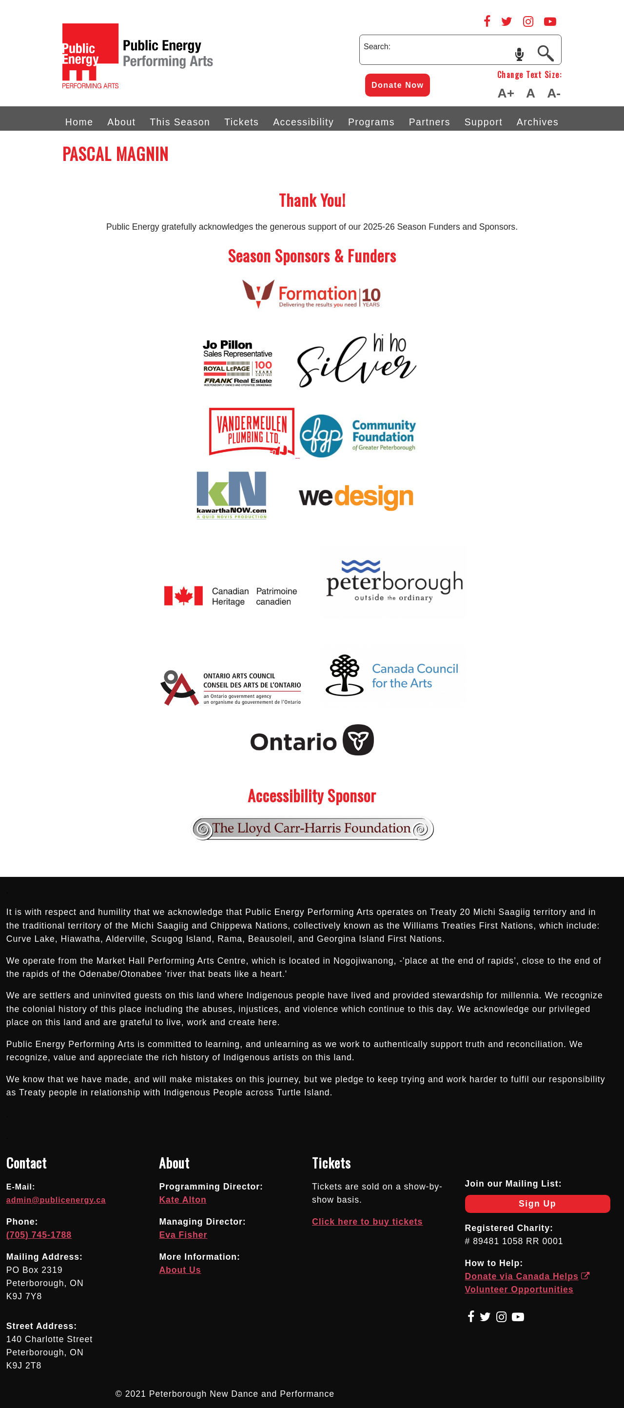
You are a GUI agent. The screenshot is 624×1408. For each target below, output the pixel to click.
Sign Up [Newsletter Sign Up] (510, 1206)
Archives (538, 122)
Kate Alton (182, 1200)
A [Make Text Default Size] (530, 93)
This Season (180, 122)
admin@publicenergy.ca (56, 1200)
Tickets (241, 122)
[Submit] (545, 52)
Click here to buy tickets (367, 1222)
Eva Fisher (183, 1235)
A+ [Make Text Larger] (506, 93)
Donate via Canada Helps (527, 1276)
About (121, 122)
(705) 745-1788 (39, 1235)
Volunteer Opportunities (519, 1289)
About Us (180, 1270)
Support (484, 122)
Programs (371, 122)
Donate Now (397, 85)
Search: (377, 46)
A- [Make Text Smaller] (554, 93)
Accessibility (303, 122)
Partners (429, 122)
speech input (519, 53)
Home (79, 122)
